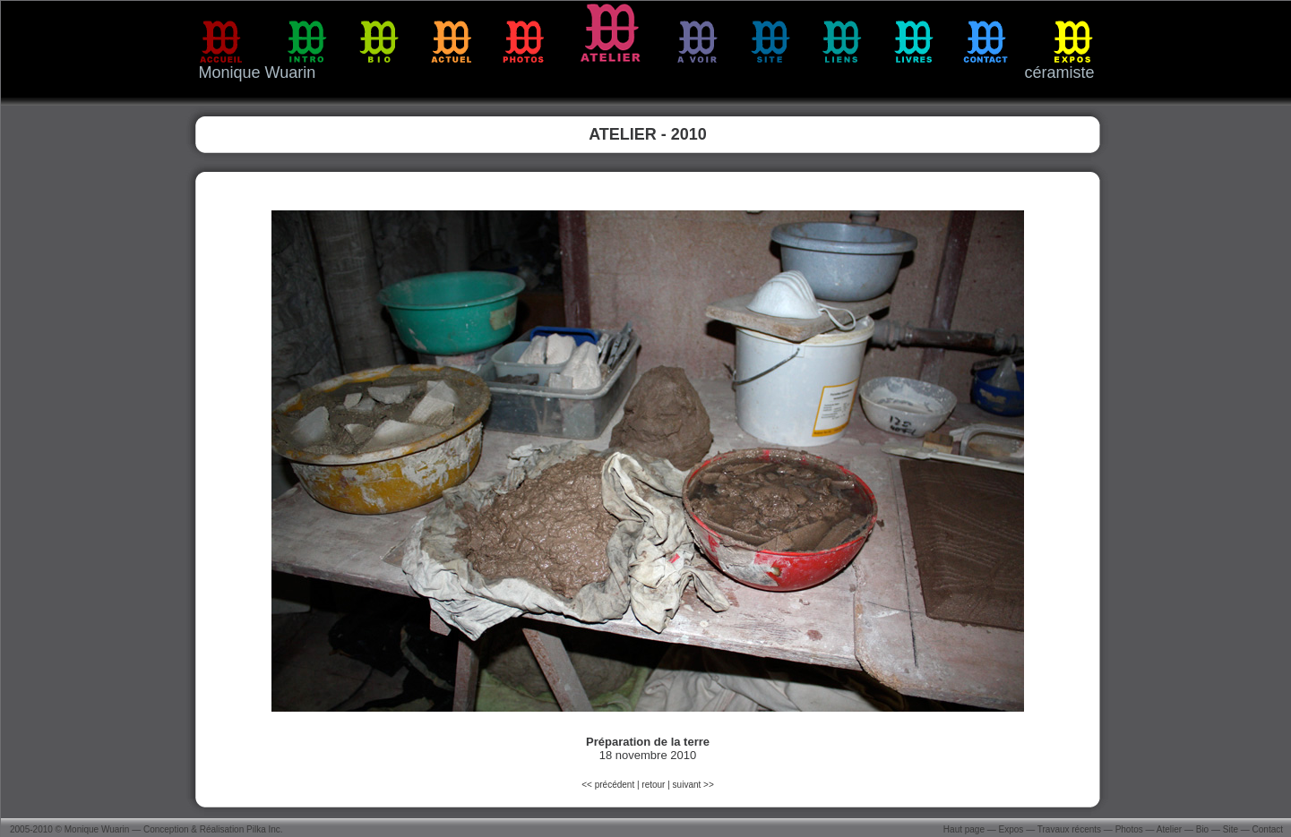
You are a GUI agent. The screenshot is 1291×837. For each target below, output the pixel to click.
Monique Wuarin (97, 829)
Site (1230, 829)
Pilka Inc (263, 829)
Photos (1129, 829)
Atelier (1169, 829)
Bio (1202, 829)
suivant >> (693, 785)
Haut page (964, 829)
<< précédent (609, 785)
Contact (1267, 829)
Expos (1011, 829)
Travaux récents (1069, 829)
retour (653, 785)
